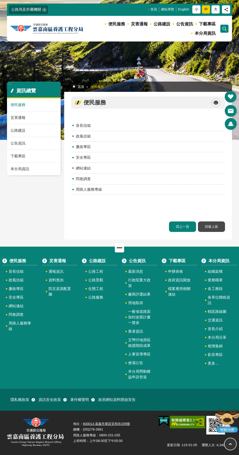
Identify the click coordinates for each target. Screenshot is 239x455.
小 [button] (196, 9)
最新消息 (135, 271)
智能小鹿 (226, 420)
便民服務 (116, 24)
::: (2, 2)
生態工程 (95, 289)
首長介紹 (215, 329)
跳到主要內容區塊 (2, 2)
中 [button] (206, 9)
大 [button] (216, 9)
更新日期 (173, 445)
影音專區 (215, 355)
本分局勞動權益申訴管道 (139, 374)
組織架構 (215, 271)
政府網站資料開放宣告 (117, 400)
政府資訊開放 (179, 280)
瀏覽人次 (208, 445)
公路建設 (162, 24)
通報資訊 (56, 271)
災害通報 (139, 24)
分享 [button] (226, 9)
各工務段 (215, 289)
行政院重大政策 (139, 283)
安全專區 (83, 157)
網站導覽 (167, 9)
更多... (213, 363)
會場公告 (135, 363)
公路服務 (95, 297)
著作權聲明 (79, 400)
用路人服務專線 (89, 189)
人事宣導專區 (139, 354)
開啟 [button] (230, 97)
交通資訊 (215, 320)
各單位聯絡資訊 (219, 300)
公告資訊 (184, 24)
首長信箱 (83, 126)
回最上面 (211, 226)
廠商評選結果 (139, 294)
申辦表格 (175, 271)
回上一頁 (182, 226)
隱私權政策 (20, 400)
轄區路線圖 (217, 312)
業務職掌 (215, 280)
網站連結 (83, 168)
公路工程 (95, 271)
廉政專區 (83, 147)
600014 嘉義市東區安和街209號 (106, 424)
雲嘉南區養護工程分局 (47, 29)
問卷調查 (83, 179)
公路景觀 (95, 280)
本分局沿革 (217, 337)
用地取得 (135, 303)
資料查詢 (56, 280)
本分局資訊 (205, 33)
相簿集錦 (215, 346)
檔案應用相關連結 (179, 291)
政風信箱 (83, 136)
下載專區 (207, 24)
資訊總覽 (26, 90)
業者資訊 (135, 331)
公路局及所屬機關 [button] (26, 9)
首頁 (154, 9)
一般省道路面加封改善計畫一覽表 (139, 317)
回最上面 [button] (230, 444)
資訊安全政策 (50, 400)
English (183, 9)
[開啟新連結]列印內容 (216, 102)
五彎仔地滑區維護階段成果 (139, 343)
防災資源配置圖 (60, 291)
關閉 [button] (119, 247)
